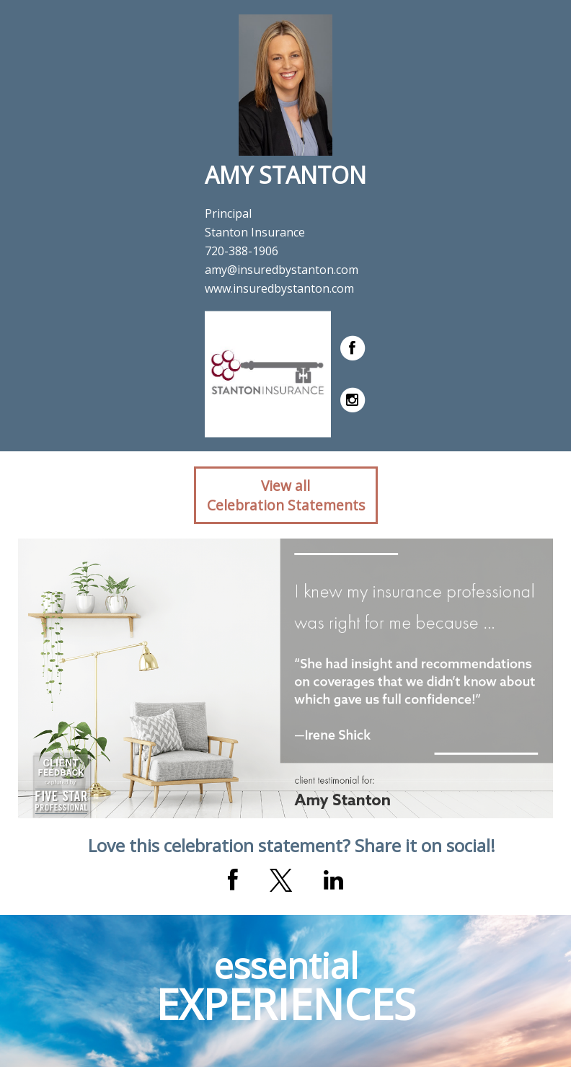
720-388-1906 (241, 251)
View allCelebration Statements (286, 495)
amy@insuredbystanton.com (281, 270)
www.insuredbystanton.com (279, 288)
